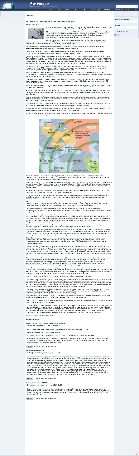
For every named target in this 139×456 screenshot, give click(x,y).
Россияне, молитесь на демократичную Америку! (46, 323)
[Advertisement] (69, 428)
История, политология (122, 9)
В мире (84, 9)
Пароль (118, 25)
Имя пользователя (122, 19)
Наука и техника (95, 9)
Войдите (29, 315)
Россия (67, 9)
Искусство (107, 9)
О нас (135, 9)
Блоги (59, 9)
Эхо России (39, 3)
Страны (75, 9)
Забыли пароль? (122, 31)
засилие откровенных (35, 350)
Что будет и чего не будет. (36, 382)
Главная (50, 9)
